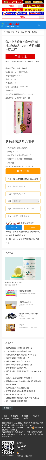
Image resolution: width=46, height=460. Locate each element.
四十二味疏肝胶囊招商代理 (16, 401)
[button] (39, 25)
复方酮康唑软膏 (25, 291)
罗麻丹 (22, 325)
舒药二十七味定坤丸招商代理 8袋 (19, 365)
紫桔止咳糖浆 (22, 68)
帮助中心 (5, 418)
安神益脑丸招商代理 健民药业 (17, 388)
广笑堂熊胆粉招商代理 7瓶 (16, 368)
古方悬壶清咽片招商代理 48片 (17, 358)
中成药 (34, 32)
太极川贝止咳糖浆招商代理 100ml (19, 378)
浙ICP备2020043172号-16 (22, 428)
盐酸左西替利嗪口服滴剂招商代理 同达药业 (22, 398)
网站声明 (16, 418)
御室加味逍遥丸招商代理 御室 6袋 (19, 348)
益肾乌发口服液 (25, 302)
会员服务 (25, 416)
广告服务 (36, 416)
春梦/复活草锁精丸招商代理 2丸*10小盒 (21, 355)
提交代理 (14, 227)
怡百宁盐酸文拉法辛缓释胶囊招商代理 (20, 391)
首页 (17, 32)
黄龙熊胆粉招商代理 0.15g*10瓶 (18, 361)
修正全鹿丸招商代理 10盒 (16, 394)
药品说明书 (25, 32)
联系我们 (26, 418)
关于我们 (14, 416)
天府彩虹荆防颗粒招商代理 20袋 (18, 351)
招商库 (4, 416)
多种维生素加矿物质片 (13, 282)
